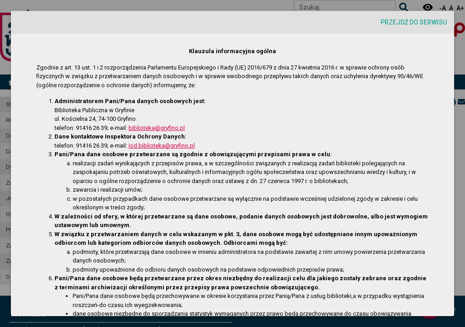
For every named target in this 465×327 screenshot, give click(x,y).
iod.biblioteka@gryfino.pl (162, 145)
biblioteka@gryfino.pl (157, 127)
